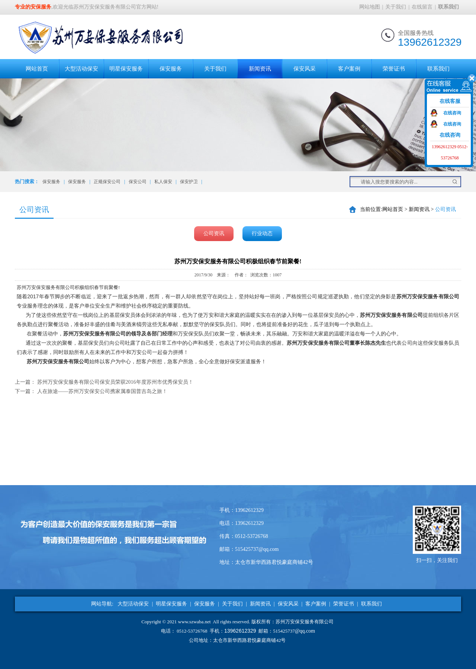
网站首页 (37, 69)
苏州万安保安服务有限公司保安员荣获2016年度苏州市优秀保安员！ (115, 382)
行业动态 (262, 233)
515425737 (284, 631)
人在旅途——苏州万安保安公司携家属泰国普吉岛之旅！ (102, 391)
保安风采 (304, 69)
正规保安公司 (107, 181)
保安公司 (138, 181)
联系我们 (438, 69)
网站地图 (369, 7)
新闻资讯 (260, 69)
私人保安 (163, 181)
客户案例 (349, 69)
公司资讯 (213, 233)
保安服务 (171, 69)
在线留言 (422, 7)
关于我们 (395, 7)
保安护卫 (189, 181)
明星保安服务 (126, 69)
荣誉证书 (394, 69)
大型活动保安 (81, 69)
